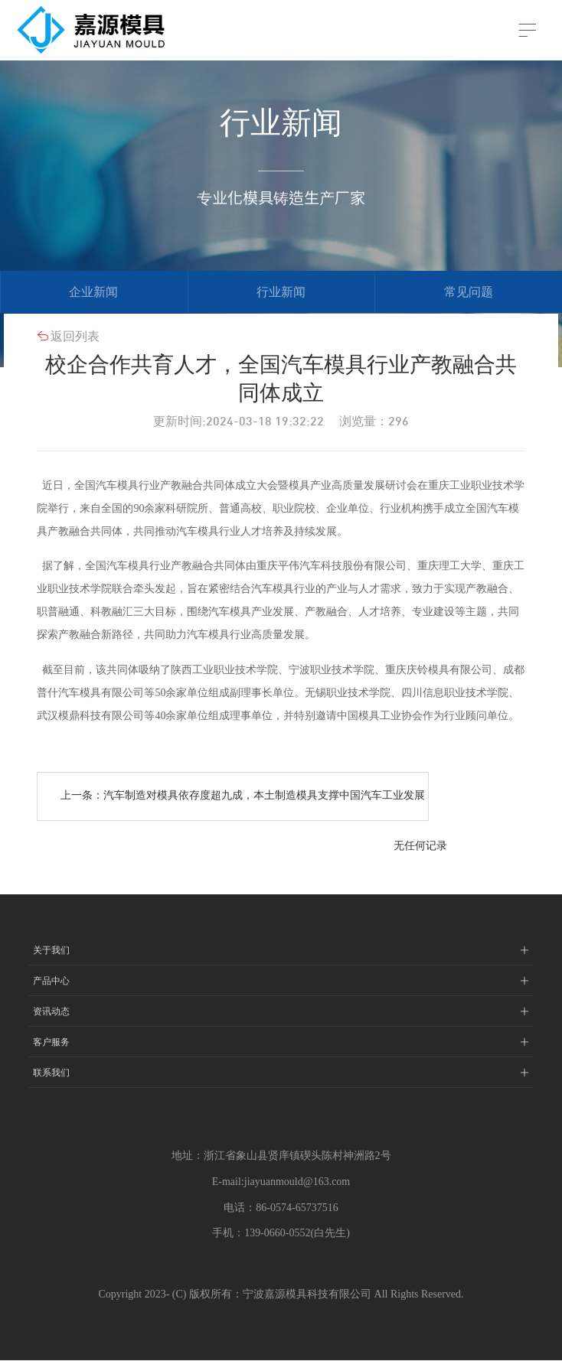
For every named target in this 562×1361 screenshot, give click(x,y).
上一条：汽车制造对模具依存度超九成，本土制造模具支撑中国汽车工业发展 (242, 796)
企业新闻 (93, 291)
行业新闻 (281, 291)
